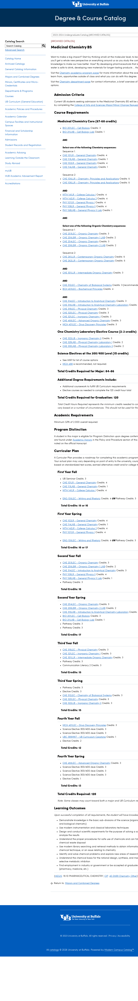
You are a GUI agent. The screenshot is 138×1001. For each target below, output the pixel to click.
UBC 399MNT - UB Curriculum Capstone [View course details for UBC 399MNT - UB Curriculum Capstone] (84, 737)
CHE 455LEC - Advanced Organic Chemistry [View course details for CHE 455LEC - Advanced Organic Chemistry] (86, 320)
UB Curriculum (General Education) (24, 102)
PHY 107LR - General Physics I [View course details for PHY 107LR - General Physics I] (79, 202)
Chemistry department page (75, 82)
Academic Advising (15, 153)
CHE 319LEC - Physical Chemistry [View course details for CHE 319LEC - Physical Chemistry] (80, 309)
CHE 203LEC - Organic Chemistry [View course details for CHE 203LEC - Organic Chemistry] (80, 234)
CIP (106, 876)
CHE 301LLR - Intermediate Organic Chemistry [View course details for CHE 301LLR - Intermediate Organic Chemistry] (88, 273)
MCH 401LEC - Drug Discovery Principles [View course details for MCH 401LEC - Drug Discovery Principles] (84, 324)
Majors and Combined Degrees (22, 77)
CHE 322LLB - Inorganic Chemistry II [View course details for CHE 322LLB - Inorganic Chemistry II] (82, 338)
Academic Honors (82, 440)
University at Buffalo (78, 936)
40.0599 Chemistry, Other (123, 876)
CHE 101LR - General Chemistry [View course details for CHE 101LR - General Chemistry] (79, 155)
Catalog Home (13, 59)
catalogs (54, 950)
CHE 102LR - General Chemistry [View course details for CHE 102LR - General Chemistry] (80, 163)
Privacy (112, 936)
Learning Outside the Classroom (22, 158)
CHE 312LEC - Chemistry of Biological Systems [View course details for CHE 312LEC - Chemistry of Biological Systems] (87, 285)
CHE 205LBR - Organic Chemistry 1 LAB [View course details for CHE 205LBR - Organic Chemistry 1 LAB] (84, 238)
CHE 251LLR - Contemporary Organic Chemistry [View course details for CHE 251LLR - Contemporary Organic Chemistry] (88, 257)
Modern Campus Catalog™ (119, 950)
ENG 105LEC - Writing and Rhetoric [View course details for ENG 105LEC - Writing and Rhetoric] (81, 498)
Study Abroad (12, 163)
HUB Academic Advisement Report (24, 176)
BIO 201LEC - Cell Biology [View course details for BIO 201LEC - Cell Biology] (76, 128)
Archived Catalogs (15, 64)
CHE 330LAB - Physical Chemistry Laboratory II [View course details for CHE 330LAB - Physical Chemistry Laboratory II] (88, 346)
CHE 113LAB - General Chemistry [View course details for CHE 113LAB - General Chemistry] (80, 159)
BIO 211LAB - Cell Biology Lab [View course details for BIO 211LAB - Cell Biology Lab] (78, 132)
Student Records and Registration (23, 145)
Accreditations (12, 183)
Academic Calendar (16, 117)
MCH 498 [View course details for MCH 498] (68, 364)
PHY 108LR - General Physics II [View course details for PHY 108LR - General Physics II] (79, 206)
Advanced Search (14, 50)
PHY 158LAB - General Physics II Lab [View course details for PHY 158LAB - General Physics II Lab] (82, 210)
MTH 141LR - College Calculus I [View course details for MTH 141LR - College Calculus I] (79, 195)
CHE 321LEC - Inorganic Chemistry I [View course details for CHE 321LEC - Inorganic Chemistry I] (82, 317)
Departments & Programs (19, 91)
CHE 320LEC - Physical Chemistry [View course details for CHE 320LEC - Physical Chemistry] (80, 313)
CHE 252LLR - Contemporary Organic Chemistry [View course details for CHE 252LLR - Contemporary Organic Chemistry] (88, 261)
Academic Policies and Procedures (23, 109)
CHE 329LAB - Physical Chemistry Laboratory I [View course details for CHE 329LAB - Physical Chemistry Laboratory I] (87, 342)
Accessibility (124, 936)
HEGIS (58, 876)
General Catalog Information (20, 69)
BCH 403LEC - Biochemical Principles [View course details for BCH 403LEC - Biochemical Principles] (83, 289)
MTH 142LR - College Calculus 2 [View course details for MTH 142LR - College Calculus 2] (80, 198)
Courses (9, 96)
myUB (8, 171)
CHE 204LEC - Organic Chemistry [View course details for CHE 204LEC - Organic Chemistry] (81, 241)
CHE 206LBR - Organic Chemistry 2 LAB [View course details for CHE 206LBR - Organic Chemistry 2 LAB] (84, 245)
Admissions (11, 140)
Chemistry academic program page (79, 73)
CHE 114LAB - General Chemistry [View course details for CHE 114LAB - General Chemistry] (80, 167)
